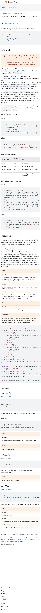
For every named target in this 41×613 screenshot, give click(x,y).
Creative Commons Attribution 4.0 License (11, 536)
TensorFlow (4, 13)
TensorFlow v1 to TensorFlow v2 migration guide (20, 62)
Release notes (5, 609)
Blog (2, 591)
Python (26, 13)
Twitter (3, 596)
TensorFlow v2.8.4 (8, 7)
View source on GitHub (10, 23)
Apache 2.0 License (11, 537)
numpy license (19, 541)
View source (5, 397)
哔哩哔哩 (3, 599)
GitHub (3, 593)
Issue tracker (4, 606)
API (10, 13)
